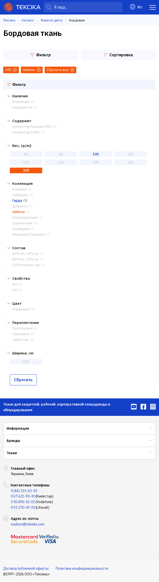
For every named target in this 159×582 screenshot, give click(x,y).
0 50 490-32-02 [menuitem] (23, 500)
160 (61, 162)
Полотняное (22, 327)
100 (96, 154)
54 (26, 154)
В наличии (20, 102)
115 (26, 162)
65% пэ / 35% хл (25, 253)
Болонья (19, 189)
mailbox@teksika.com (27, 523)
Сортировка (118, 54)
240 (26, 170)
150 (26, 360)
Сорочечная (22, 222)
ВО (14, 283)
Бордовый (20, 308)
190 (96, 162)
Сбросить (23, 378)
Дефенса (20, 206)
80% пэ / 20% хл (25, 258)
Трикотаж (20, 338)
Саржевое (20, 333)
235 (130, 162)
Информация (18, 427)
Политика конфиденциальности (82, 567)
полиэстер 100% (26, 132)
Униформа (20, 228)
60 (61, 154)
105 (130, 154)
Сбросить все (60, 70)
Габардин (20, 194)
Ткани (12, 451)
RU (136, 7)
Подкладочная (25, 217)
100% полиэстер (26, 264)
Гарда (17, 200)
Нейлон (18, 211)
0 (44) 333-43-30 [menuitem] (24, 489)
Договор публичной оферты (26, 567)
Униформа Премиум (28, 233)
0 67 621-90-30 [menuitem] (23, 495)
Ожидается (22, 107)
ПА (14, 289)
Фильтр (40, 54)
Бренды (13, 439)
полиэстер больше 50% (32, 126)
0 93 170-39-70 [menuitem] (23, 506)
